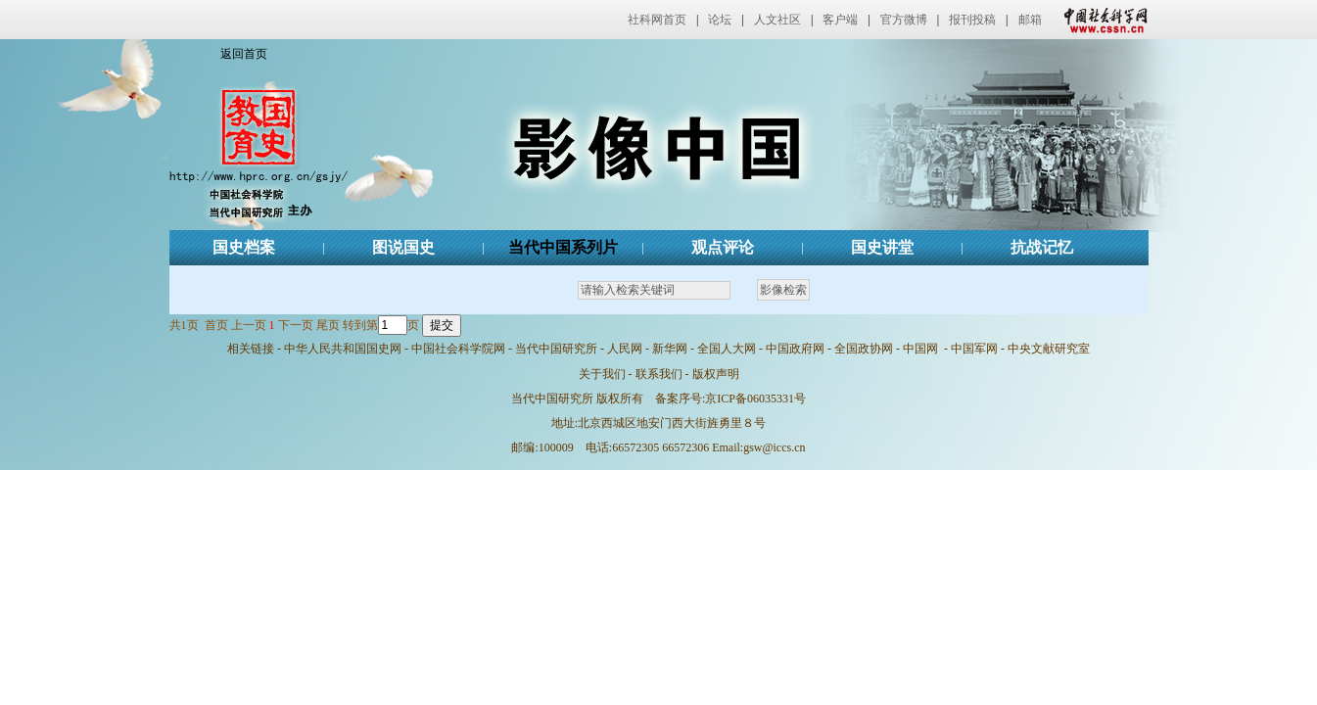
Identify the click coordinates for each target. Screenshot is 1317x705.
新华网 (669, 348)
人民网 (624, 348)
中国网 (920, 348)
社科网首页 (657, 19)
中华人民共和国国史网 (342, 348)
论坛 (719, 19)
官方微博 (903, 19)
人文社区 (777, 19)
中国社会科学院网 (458, 348)
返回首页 (243, 54)
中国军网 (974, 348)
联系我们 (658, 374)
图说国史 (403, 247)
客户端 (840, 19)
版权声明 (715, 374)
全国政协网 (863, 348)
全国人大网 (726, 348)
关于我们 (602, 374)
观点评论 (722, 247)
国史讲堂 (882, 247)
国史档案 (243, 247)
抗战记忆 (1042, 247)
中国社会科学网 (1102, 19)
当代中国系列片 (563, 247)
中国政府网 (795, 348)
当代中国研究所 (556, 348)
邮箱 (1030, 19)
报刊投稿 (972, 19)
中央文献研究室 (1049, 348)
